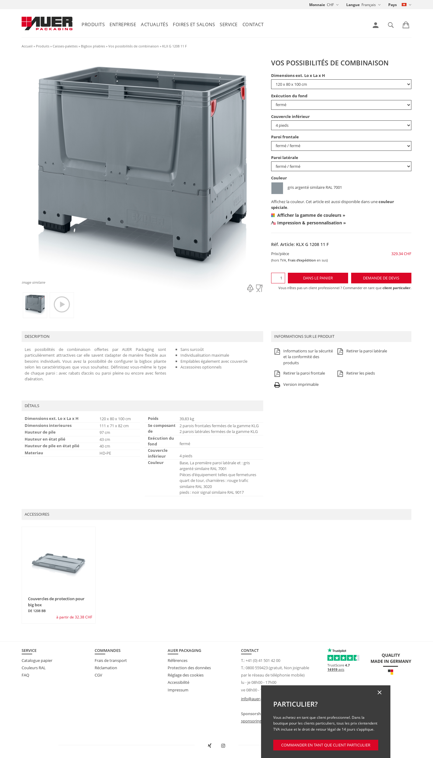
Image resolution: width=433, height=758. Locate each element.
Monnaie (317, 4)
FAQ (25, 675)
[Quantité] (278, 278)
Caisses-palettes (65, 46)
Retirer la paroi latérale (361, 351)
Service (229, 24)
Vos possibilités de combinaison (133, 46)
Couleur (279, 178)
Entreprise (123, 24)
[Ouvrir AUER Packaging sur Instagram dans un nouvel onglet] (223, 746)
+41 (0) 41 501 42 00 (263, 660)
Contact (253, 24)
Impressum (178, 690)
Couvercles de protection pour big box (56, 604)
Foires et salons (194, 24)
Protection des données (189, 667)
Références (177, 660)
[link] (375, 25)
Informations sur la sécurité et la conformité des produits (303, 357)
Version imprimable (296, 385)
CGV (98, 675)
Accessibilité (178, 682)
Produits (93, 24)
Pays (392, 4)
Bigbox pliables (93, 46)
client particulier (396, 288)
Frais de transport (111, 660)
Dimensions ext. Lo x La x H (298, 75)
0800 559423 (257, 667)
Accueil (27, 46)
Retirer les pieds (355, 373)
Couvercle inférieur (290, 116)
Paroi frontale (285, 137)
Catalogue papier (37, 660)
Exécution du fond (289, 96)
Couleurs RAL (34, 667)
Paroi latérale (284, 157)
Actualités (154, 24)
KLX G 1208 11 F (174, 46)
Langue (353, 4)
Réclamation (106, 667)
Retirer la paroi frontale (299, 373)
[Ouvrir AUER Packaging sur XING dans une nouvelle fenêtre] (210, 746)
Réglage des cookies (186, 675)
